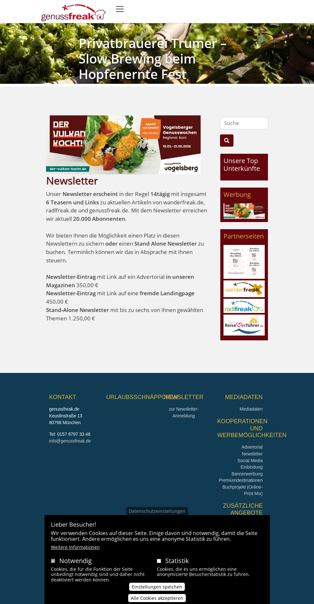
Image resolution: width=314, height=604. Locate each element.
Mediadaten (251, 409)
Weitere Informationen (75, 552)
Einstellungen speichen (157, 592)
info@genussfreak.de (70, 441)
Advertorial (252, 447)
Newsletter (252, 454)
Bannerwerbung (247, 474)
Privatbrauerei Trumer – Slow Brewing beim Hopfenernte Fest (153, 58)
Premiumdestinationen (240, 480)
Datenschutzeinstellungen (157, 516)
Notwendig (75, 565)
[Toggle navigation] (120, 9)
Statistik (177, 565)
